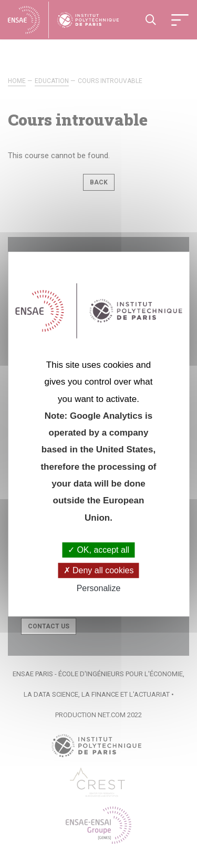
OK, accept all (98, 549)
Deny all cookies (99, 570)
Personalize (99, 588)
